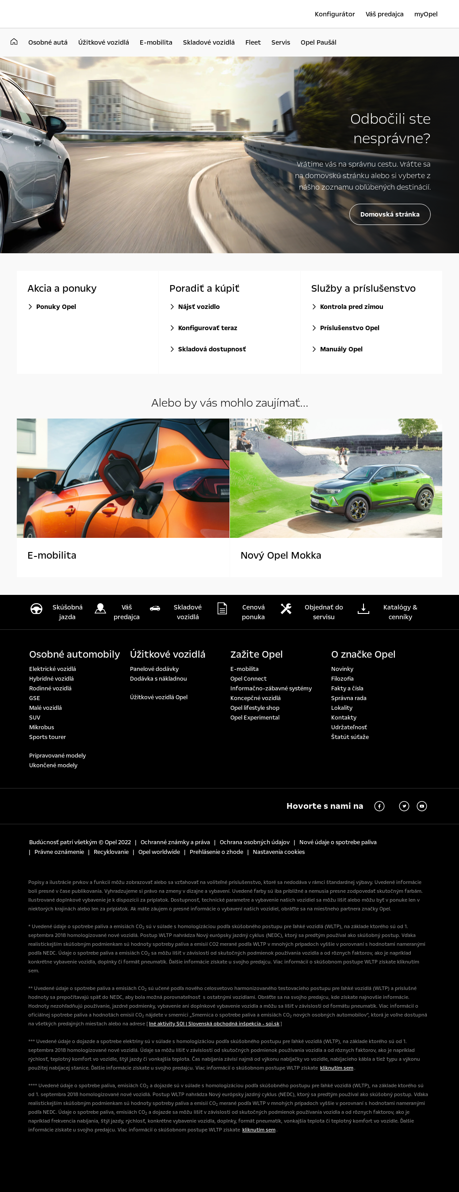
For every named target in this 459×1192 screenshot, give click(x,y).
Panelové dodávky (154, 669)
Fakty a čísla (347, 689)
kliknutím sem (336, 1068)
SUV (34, 718)
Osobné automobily (74, 654)
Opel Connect (248, 679)
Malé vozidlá (45, 708)
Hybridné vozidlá (51, 679)
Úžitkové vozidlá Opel (158, 697)
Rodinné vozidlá (50, 689)
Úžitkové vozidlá (168, 654)
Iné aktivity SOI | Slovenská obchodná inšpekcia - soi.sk (214, 1024)
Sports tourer (47, 737)
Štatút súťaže (350, 737)
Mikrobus (41, 727)
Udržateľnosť (349, 727)
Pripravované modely (57, 756)
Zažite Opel (256, 654)
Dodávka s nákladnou (158, 679)
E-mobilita (244, 669)
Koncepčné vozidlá (255, 698)
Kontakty (343, 718)
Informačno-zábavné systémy (271, 689)
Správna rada (349, 698)
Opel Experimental (254, 718)
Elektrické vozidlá (52, 669)
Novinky (342, 669)
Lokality (341, 708)
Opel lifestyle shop (254, 708)
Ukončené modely (53, 765)
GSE (34, 698)
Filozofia (342, 679)
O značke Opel (363, 654)
